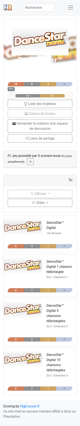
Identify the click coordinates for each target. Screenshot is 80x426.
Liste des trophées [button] (40, 104)
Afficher (38, 194)
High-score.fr (30, 406)
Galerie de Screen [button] (40, 114)
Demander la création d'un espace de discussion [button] (40, 126)
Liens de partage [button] (40, 138)
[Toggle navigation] (71, 7)
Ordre (38, 203)
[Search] (38, 7)
